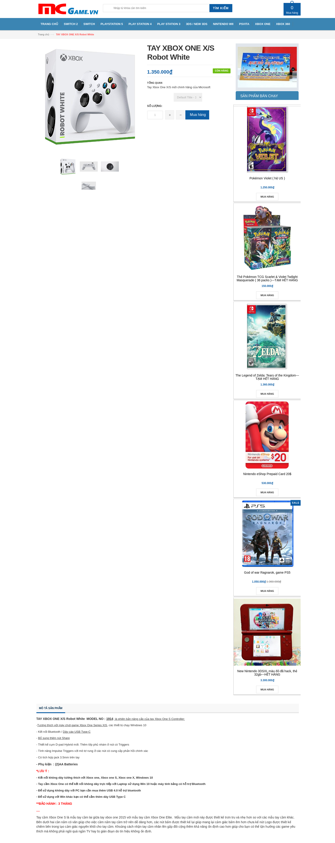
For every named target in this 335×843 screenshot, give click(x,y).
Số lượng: (154, 106)
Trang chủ (43, 34)
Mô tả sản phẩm (50, 708)
